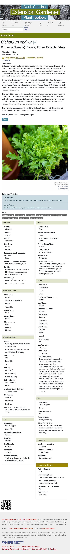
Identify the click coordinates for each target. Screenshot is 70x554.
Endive (41, 47)
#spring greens (23, 218)
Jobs (18, 547)
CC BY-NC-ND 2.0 (63, 186)
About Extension (8, 547)
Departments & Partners (31, 547)
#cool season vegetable (10, 218)
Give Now (50, 24)
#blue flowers (30, 215)
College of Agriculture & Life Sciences (16, 549)
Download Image (63, 188)
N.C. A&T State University (28, 519)
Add (5, 119)
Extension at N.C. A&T (39, 549)
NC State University (9, 519)
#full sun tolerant (8, 215)
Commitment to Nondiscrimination (21, 528)
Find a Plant (14, 24)
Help (40, 24)
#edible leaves (62, 215)
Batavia (31, 47)
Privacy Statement (47, 528)
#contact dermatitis (36, 218)
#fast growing (40, 215)
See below (6, 60)
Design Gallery (28, 24)
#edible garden (51, 215)
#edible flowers (19, 215)
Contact (61, 24)
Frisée (61, 47)
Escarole (51, 47)
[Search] (12, 29)
